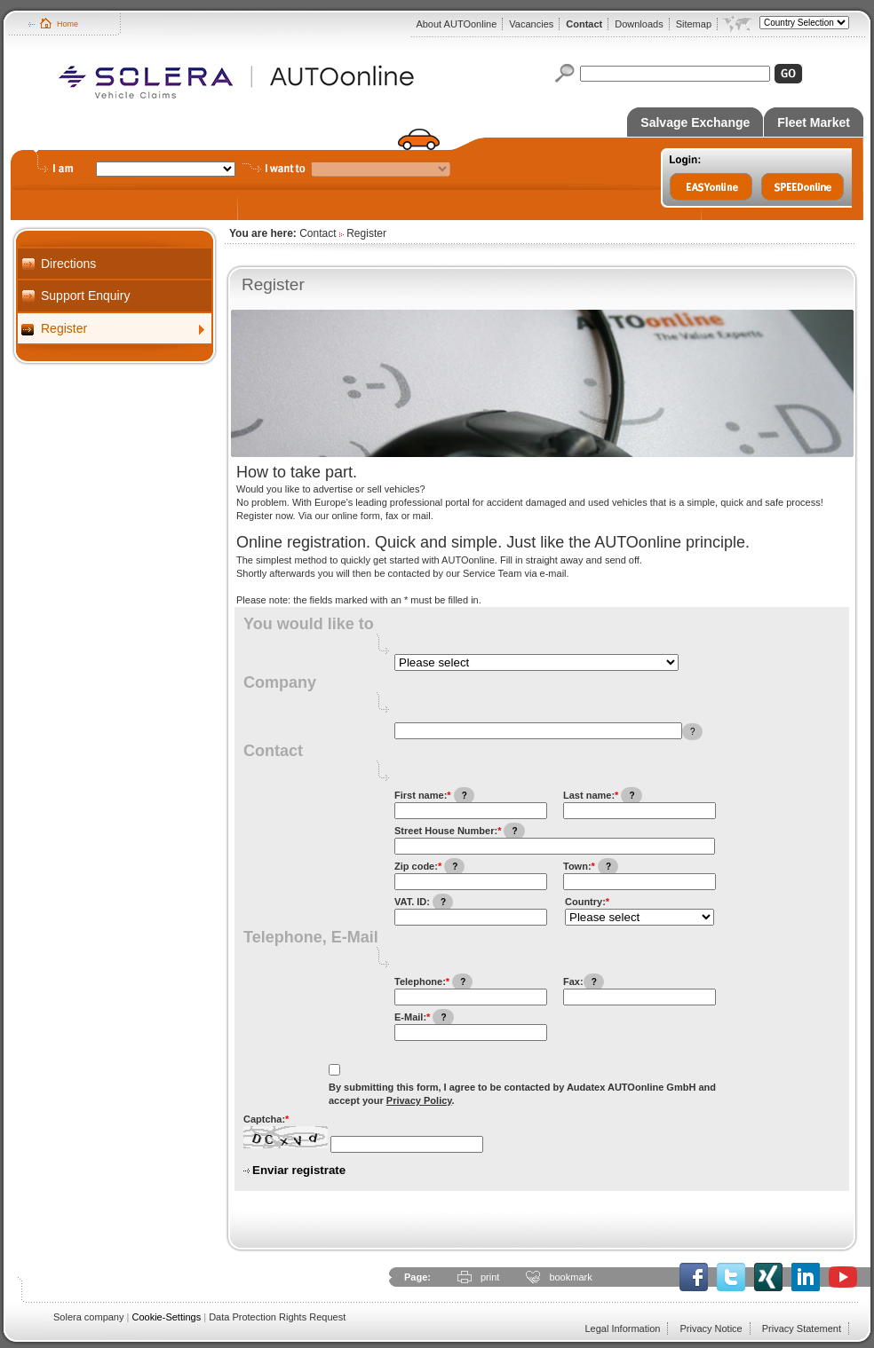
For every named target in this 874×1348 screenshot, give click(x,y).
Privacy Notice (710, 1328)
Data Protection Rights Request (277, 1317)
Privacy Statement (801, 1328)
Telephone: (433, 982)
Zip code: (429, 866)
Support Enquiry (85, 295)
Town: (590, 866)
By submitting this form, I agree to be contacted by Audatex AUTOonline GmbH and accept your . (522, 1094)
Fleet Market (813, 122)
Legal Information (622, 1328)
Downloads (639, 24)
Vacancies (531, 24)
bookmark (570, 1277)
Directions (68, 263)
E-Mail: (424, 1017)
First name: (434, 795)
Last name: (602, 795)
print (490, 1277)
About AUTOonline (456, 24)
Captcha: (266, 1119)
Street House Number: (459, 831)
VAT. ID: (423, 902)
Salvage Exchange (695, 122)
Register (64, 328)
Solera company (88, 1317)
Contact (584, 24)
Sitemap (693, 24)
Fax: (583, 982)
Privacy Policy (419, 1100)
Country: (587, 901)
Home (67, 24)
